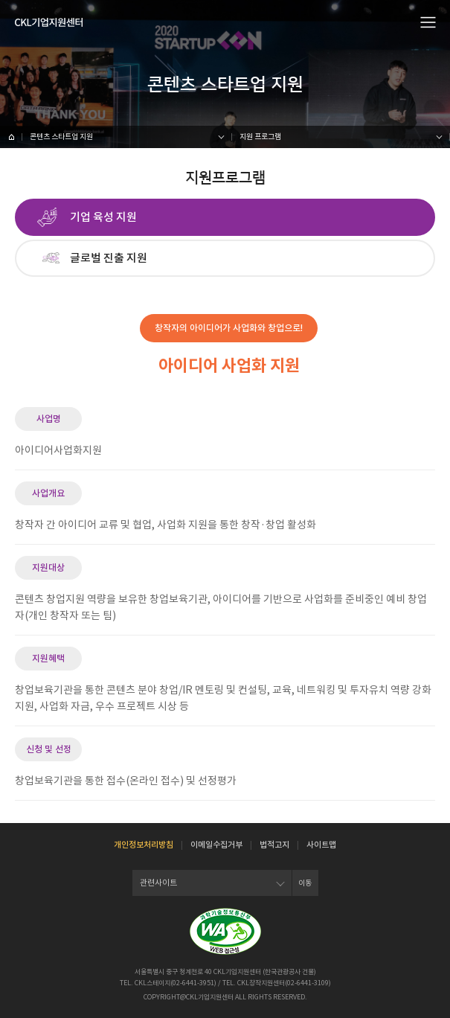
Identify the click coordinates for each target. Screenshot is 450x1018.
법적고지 (274, 844)
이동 (305, 883)
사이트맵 (321, 844)
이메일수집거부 (216, 844)
